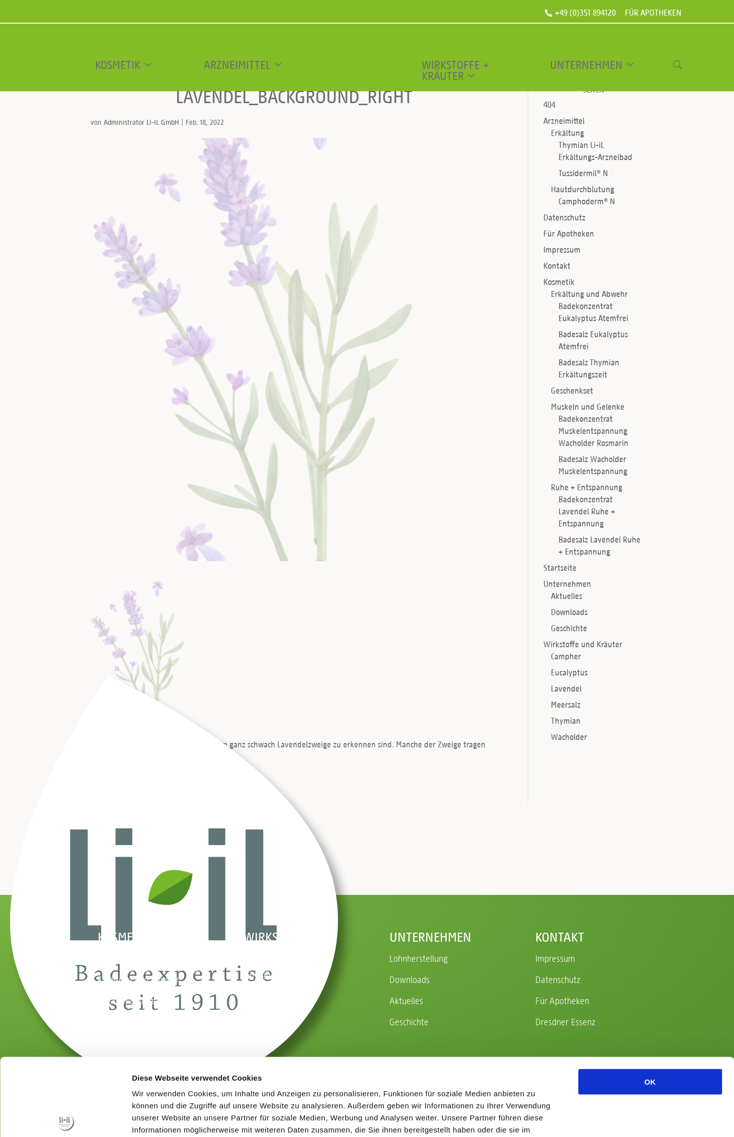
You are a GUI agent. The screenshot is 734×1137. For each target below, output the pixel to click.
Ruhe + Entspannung (586, 487)
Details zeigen (535, 1117)
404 (549, 104)
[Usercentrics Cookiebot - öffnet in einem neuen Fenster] (65, 1117)
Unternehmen (586, 65)
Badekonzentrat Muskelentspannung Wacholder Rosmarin (593, 430)
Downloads (569, 612)
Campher (566, 656)
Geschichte (569, 628)
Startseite (560, 567)
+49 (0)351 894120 (585, 13)
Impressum (562, 249)
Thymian (566, 720)
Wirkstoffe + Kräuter (455, 70)
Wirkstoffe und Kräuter (582, 644)
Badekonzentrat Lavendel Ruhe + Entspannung (586, 511)
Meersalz (566, 704)
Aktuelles (566, 595)
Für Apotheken (653, 13)
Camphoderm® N (586, 201)
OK (650, 1004)
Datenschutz (564, 217)
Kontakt (556, 265)
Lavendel (566, 688)
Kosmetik (117, 65)
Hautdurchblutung (582, 189)
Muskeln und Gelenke (587, 406)
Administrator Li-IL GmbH (141, 122)
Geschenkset (572, 390)
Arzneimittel (237, 65)
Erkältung (567, 132)
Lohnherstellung (418, 958)
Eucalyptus (569, 672)
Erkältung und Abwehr (589, 293)
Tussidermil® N (583, 173)
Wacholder (569, 736)
